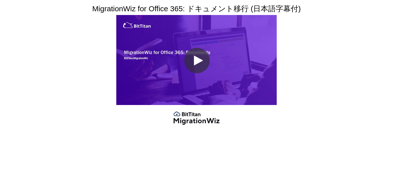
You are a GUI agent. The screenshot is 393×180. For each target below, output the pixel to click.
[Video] (196, 60)
